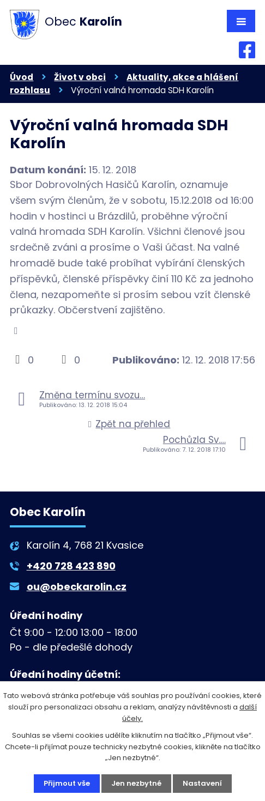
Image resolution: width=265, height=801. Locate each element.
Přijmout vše (67, 783)
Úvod (21, 77)
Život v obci (80, 77)
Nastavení (202, 783)
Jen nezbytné (136, 783)
